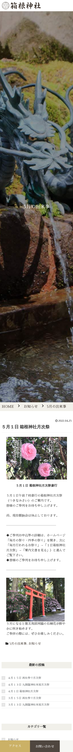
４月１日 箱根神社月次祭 (23, 691)
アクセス (15, 746)
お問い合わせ (44, 746)
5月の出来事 (18, 643)
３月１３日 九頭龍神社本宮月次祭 (28, 704)
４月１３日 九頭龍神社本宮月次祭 (28, 684)
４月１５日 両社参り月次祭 (24, 678)
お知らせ (34, 643)
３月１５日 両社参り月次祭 (24, 698)
